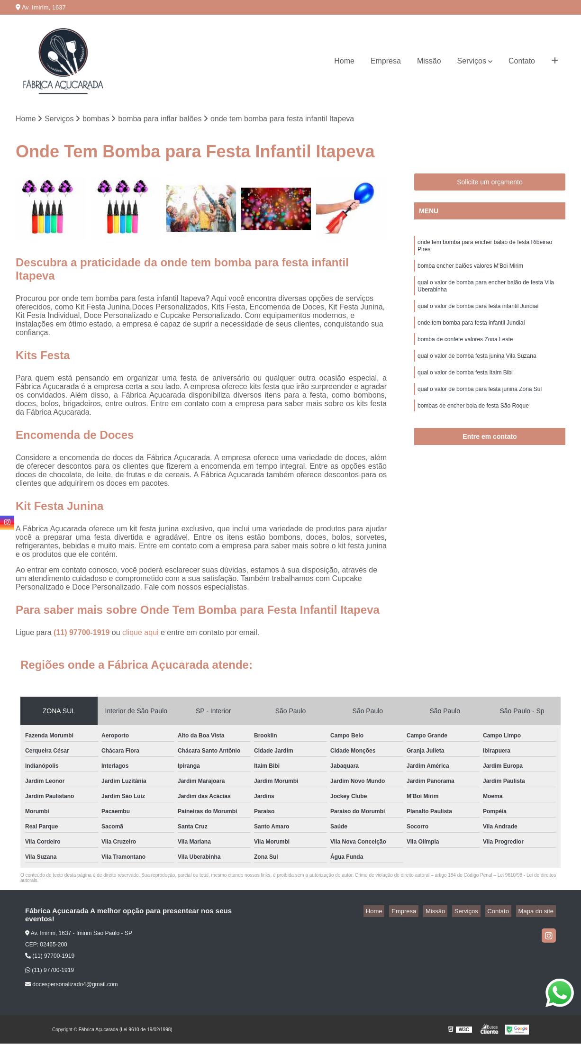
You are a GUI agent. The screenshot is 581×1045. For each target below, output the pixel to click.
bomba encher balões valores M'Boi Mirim (470, 271)
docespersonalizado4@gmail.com (71, 985)
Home (344, 61)
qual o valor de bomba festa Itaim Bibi (465, 387)
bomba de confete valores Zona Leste (465, 351)
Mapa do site (537, 912)
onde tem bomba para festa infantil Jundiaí (471, 333)
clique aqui (140, 634)
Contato (521, 61)
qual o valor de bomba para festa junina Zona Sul (480, 405)
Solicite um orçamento (490, 183)
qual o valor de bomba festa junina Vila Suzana (477, 369)
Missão (429, 61)
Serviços (471, 61)
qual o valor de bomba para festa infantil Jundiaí (478, 315)
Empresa (386, 61)
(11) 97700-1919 (83, 634)
